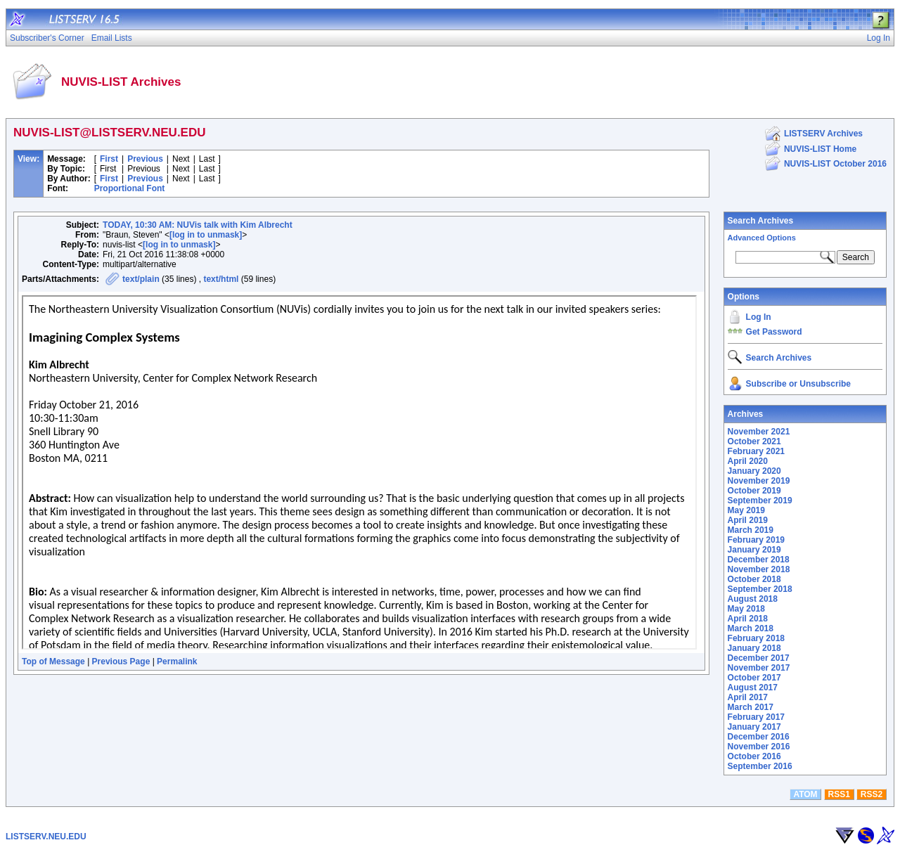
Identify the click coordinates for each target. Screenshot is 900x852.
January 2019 (754, 550)
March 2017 (750, 707)
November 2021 (759, 432)
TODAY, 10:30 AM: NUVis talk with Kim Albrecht (197, 225)
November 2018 (759, 569)
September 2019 (760, 500)
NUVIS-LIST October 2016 (835, 164)
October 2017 (754, 678)
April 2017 (748, 697)
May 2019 (746, 510)
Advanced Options (762, 237)
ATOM (805, 794)
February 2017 (756, 717)
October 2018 (754, 579)
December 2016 (759, 737)
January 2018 (754, 648)
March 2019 (750, 530)
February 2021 (756, 451)
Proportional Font (129, 188)
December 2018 (759, 559)
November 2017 (759, 668)
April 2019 (748, 520)
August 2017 (753, 687)
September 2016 (760, 766)
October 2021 (754, 441)
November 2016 (759, 746)
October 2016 (754, 756)
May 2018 (746, 609)
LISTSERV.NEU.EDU (46, 836)
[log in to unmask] (205, 235)
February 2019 (756, 540)
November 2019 (759, 481)
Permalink (177, 661)
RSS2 (871, 794)
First (109, 159)
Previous (145, 159)
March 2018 (750, 628)
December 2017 (759, 658)
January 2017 (754, 727)
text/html (220, 279)
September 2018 (760, 589)
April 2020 (748, 461)
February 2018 (756, 638)
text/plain (141, 279)
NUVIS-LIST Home (820, 149)
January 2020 (754, 471)
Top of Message (53, 661)
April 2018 (748, 619)
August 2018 (753, 599)
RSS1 (839, 794)
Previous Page (121, 661)
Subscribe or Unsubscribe (798, 384)
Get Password (774, 332)
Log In (758, 317)
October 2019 (754, 491)
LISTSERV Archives (823, 133)
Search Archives (761, 221)
